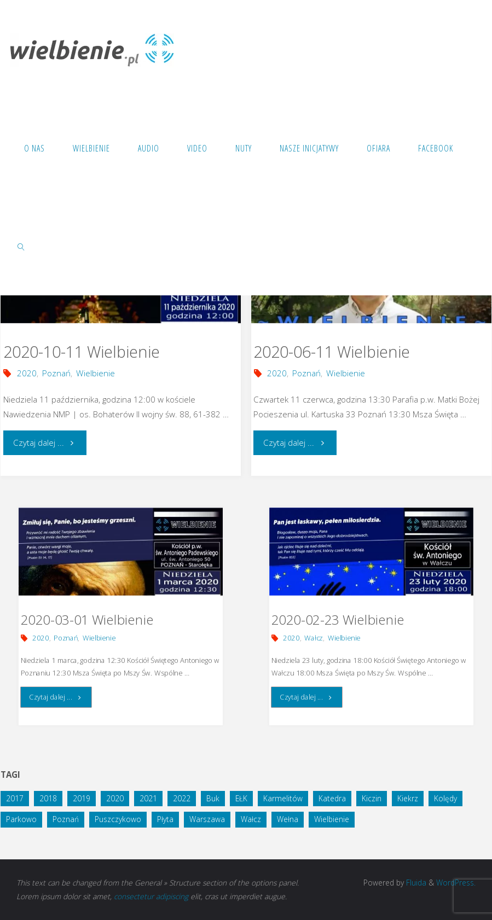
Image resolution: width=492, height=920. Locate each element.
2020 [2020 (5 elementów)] (115, 798)
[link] (21, 246)
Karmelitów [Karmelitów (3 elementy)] (283, 798)
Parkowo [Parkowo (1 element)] (21, 819)
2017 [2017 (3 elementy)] (15, 798)
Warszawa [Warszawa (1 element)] (207, 819)
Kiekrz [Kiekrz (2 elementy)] (407, 798)
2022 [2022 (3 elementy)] (181, 798)
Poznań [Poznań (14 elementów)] (66, 819)
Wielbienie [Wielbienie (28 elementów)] (331, 819)
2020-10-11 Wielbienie (81, 351)
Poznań (56, 373)
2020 (27, 373)
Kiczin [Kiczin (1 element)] (371, 798)
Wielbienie (95, 373)
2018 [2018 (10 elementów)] (48, 798)
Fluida (415, 882)
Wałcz (313, 638)
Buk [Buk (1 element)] (212, 798)
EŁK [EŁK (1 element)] (241, 798)
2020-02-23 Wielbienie (337, 619)
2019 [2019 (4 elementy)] (81, 798)
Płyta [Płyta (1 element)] (165, 819)
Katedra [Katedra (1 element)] (332, 798)
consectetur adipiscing (151, 896)
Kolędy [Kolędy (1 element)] (445, 798)
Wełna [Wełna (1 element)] (287, 819)
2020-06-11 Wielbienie (331, 351)
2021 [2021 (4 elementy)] (148, 798)
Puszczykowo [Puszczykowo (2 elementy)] (118, 819)
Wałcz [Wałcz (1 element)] (251, 819)
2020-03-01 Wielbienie (87, 619)
